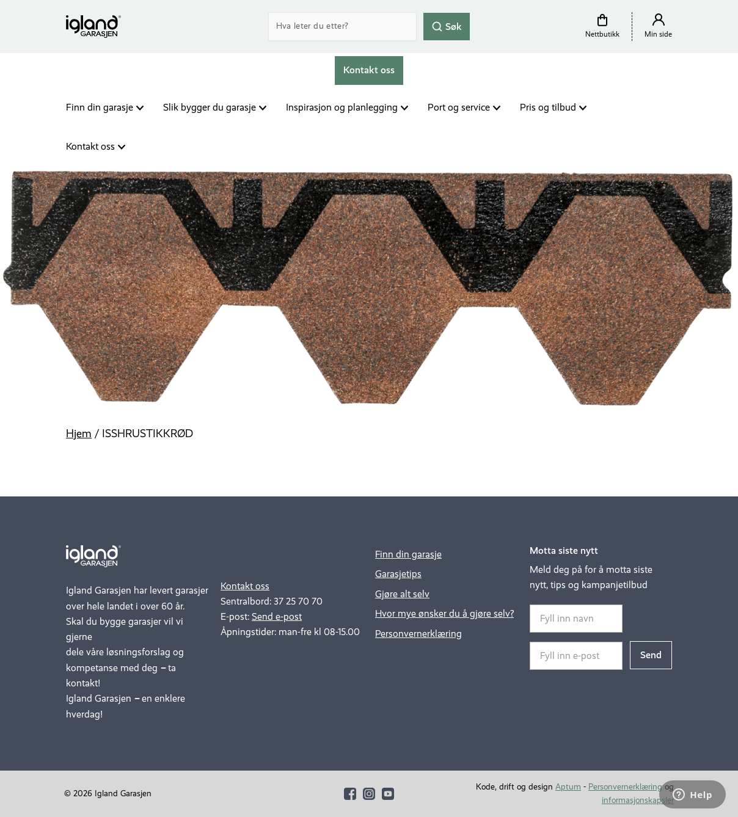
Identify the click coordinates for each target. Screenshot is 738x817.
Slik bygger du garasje (209, 107)
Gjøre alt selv (402, 594)
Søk (446, 26)
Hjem (79, 433)
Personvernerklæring (418, 633)
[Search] (342, 26)
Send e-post (277, 616)
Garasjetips (398, 573)
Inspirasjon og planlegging (342, 107)
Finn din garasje (99, 107)
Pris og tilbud (548, 107)
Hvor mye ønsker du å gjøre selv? (444, 613)
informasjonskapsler (638, 800)
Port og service (459, 107)
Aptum (568, 787)
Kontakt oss (90, 146)
